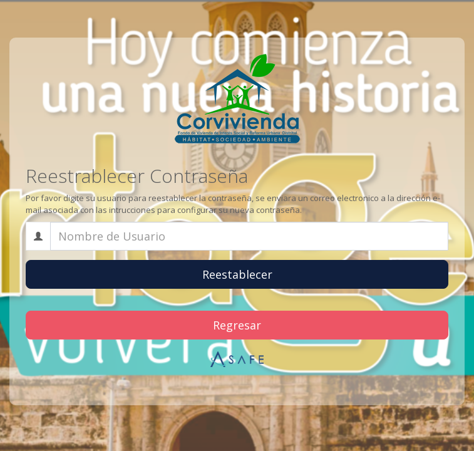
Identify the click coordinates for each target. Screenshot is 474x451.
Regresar (237, 325)
